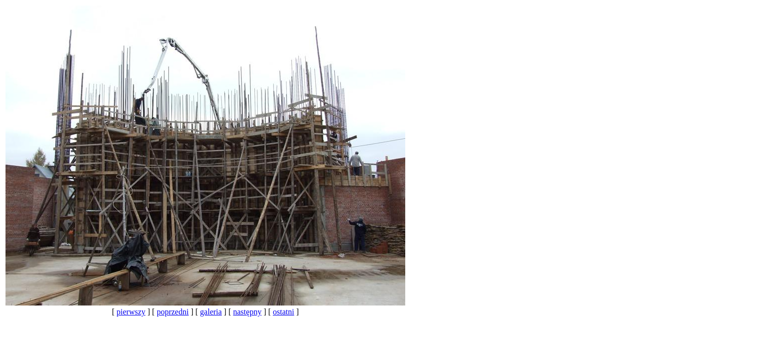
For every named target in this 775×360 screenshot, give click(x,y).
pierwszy (130, 312)
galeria (211, 312)
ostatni (283, 312)
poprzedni (173, 312)
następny (247, 312)
